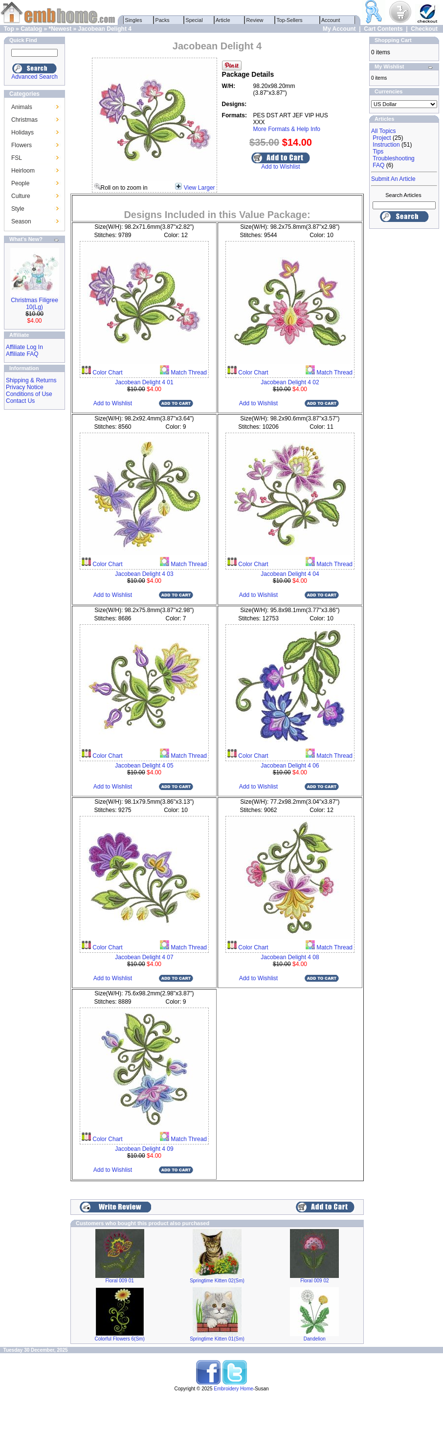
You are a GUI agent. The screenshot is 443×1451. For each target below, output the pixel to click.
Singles (134, 20)
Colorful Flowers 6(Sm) (120, 1338)
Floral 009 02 (314, 1280)
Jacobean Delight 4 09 (144, 1148)
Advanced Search (34, 76)
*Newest (59, 28)
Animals (21, 107)
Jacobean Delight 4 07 (144, 957)
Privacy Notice (25, 387)
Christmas (24, 119)
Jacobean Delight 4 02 (290, 382)
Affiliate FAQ (22, 354)
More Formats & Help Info (286, 129)
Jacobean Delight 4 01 (144, 382)
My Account (339, 28)
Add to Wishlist (280, 166)
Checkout (424, 28)
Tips (378, 151)
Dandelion (315, 1338)
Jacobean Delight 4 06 (290, 765)
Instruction (386, 144)
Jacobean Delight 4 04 (290, 574)
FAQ (378, 165)
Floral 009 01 (119, 1280)
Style (17, 208)
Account (331, 20)
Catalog (31, 28)
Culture (20, 196)
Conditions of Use (29, 394)
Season (21, 221)
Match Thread (188, 372)
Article (223, 20)
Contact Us (20, 400)
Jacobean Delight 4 (105, 28)
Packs (162, 20)
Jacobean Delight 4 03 (144, 574)
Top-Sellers (289, 20)
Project (382, 137)
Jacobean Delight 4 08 (290, 957)
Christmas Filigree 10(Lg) (34, 303)
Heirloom (23, 170)
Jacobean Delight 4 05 (144, 765)
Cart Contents (383, 28)
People (20, 183)
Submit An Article (393, 179)
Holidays (22, 132)
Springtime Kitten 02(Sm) (217, 1280)
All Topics (383, 131)
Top (9, 28)
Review (255, 20)
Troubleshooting (394, 158)
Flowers (21, 145)
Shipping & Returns (31, 380)
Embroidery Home (233, 1388)
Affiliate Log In (24, 347)
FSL (16, 157)
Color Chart (107, 372)
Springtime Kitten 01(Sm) (217, 1338)
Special (194, 20)
